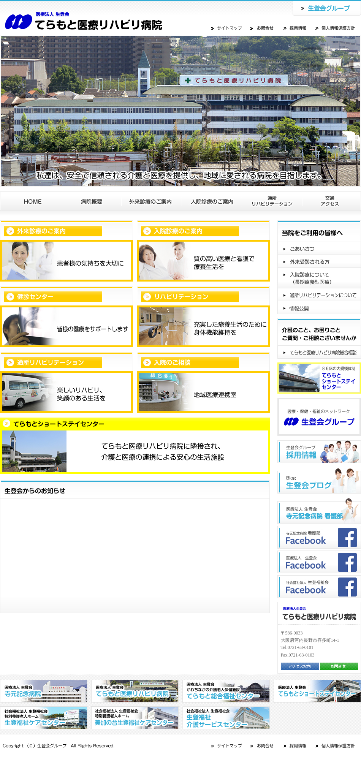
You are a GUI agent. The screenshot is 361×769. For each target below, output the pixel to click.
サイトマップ (227, 28)
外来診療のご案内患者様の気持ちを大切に (66, 251)
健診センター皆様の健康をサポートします (66, 316)
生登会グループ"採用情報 (319, 451)
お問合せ (262, 28)
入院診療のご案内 (212, 200)
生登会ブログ (319, 481)
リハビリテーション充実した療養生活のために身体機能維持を (203, 316)
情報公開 (319, 307)
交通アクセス (331, 200)
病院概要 (91, 200)
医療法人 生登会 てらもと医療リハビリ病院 (135, 691)
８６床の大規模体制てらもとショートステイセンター (319, 378)
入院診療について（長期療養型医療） (319, 278)
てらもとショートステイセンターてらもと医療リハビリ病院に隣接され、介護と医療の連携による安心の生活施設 (135, 446)
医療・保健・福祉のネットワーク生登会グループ (319, 417)
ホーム (30, 200)
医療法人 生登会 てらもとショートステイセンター (98, 17)
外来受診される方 (319, 261)
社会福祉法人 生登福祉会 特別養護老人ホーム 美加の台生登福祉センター (135, 717)
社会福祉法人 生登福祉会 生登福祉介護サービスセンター (226, 717)
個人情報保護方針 (335, 28)
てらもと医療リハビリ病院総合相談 (319, 352)
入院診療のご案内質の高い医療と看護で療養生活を (203, 251)
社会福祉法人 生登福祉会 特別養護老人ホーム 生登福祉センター (43, 717)
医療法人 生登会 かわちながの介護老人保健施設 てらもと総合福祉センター (226, 691)
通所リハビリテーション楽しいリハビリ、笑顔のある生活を (66, 382)
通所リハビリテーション (272, 200)
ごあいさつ (319, 248)
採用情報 (295, 28)
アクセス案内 (300, 666)
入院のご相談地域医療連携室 (203, 382)
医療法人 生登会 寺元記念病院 (43, 691)
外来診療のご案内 (152, 200)
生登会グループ (327, 8)
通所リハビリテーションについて (319, 294)
